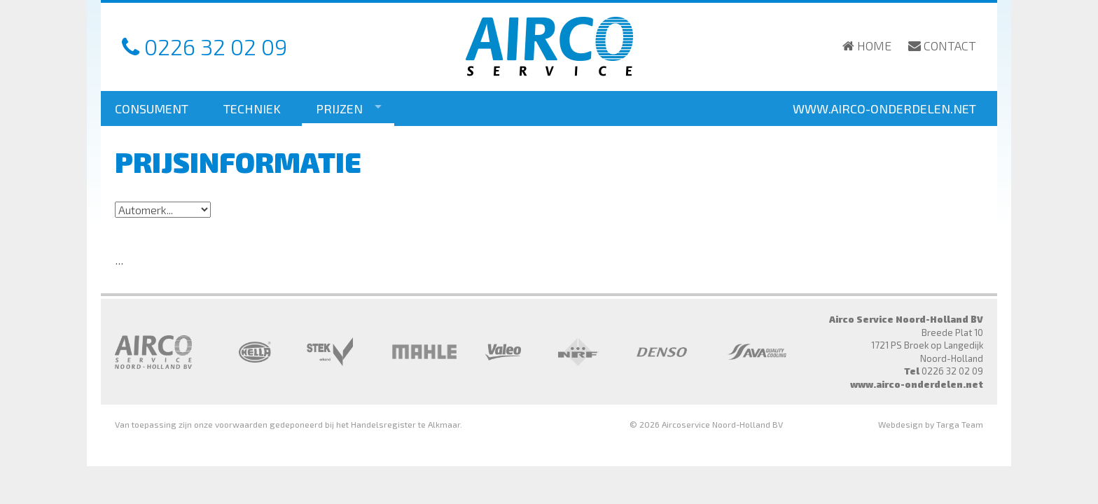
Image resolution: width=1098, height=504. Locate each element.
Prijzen (339, 108)
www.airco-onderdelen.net (884, 108)
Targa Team (959, 424)
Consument (151, 108)
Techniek (252, 108)
